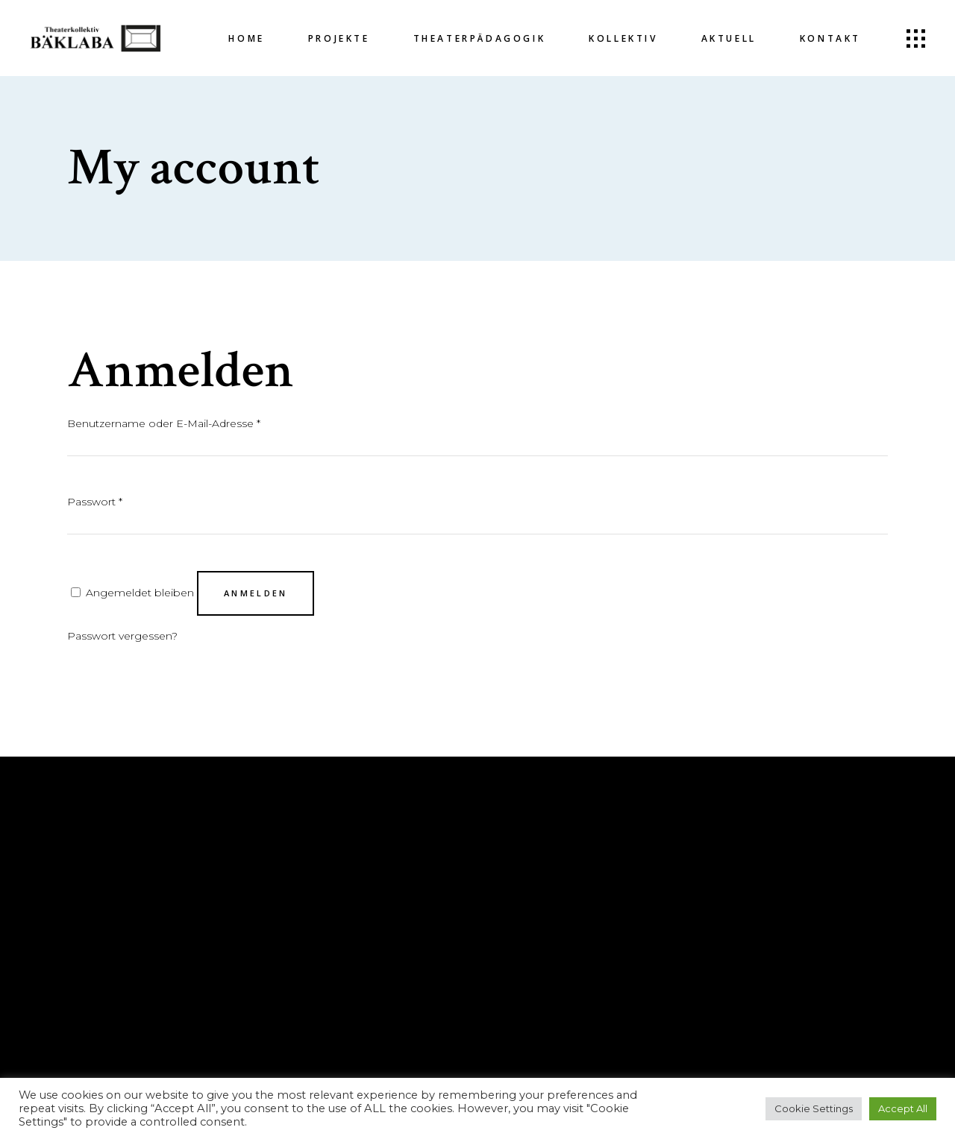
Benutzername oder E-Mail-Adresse (163, 423)
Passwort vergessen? (122, 636)
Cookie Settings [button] (813, 1108)
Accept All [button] (902, 1108)
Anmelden (255, 593)
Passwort (94, 501)
